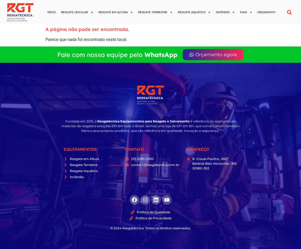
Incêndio (225, 12)
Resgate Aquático (194, 12)
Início (51, 12)
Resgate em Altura (115, 12)
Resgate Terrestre (155, 12)
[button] (289, 12)
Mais (246, 12)
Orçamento (266, 12)
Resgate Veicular (77, 12)
